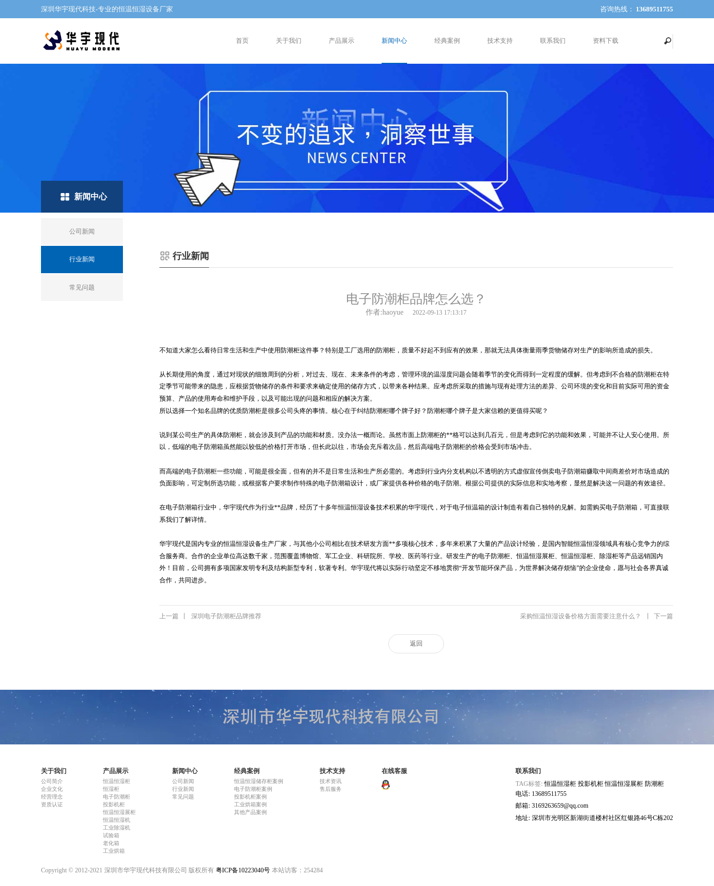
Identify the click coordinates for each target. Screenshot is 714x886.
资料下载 (605, 40)
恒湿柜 (111, 789)
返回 (416, 643)
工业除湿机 (116, 828)
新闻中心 (394, 40)
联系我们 (553, 40)
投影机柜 (114, 804)
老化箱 (111, 843)
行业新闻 (183, 789)
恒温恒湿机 (116, 820)
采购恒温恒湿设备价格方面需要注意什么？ (596, 616)
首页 (242, 40)
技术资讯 (331, 781)
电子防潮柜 (116, 797)
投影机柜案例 (250, 797)
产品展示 (341, 40)
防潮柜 (654, 783)
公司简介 (52, 781)
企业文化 (52, 789)
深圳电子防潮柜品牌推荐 (210, 616)
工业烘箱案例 (250, 804)
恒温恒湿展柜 (119, 812)
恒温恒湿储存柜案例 (258, 781)
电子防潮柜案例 (253, 789)
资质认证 (52, 804)
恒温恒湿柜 (116, 781)
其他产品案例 (250, 812)
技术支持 (500, 40)
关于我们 (288, 40)
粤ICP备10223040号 (243, 870)
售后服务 (331, 789)
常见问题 (183, 797)
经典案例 (447, 40)
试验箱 (111, 835)
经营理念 (52, 797)
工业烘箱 (114, 851)
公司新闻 (183, 781)
